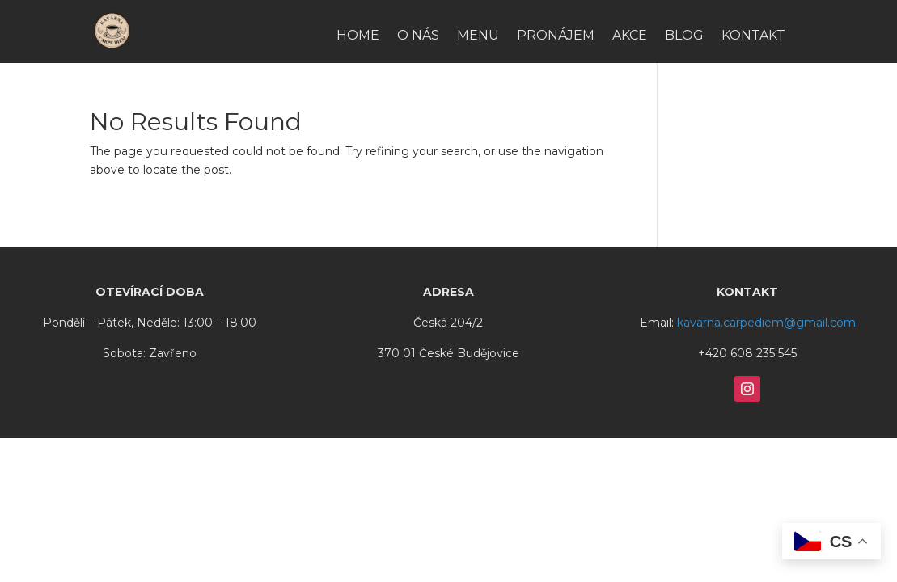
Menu (478, 36)
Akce (629, 36)
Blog (684, 36)
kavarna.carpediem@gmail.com (766, 322)
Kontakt (753, 36)
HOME (357, 36)
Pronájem (555, 36)
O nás (418, 36)
